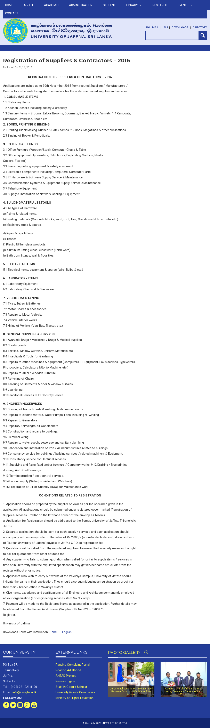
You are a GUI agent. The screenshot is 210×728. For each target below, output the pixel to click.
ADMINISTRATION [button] (80, 5)
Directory (200, 27)
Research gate (65, 681)
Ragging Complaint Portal (73, 664)
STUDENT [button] (109, 5)
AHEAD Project (66, 676)
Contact (11, 13)
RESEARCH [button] (160, 5)
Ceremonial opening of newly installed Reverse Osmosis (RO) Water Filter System (131, 691)
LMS (165, 27)
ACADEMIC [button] (51, 5)
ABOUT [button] (28, 5)
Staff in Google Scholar (71, 687)
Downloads (180, 27)
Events (185, 5)
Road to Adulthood (68, 670)
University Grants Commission (76, 692)
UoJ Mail (152, 27)
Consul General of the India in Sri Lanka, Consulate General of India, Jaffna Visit (183, 691)
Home (9, 5)
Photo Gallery (128, 652)
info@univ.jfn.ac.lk (24, 692)
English (67, 632)
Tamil (53, 632)
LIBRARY (134, 5)
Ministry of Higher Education (75, 698)
